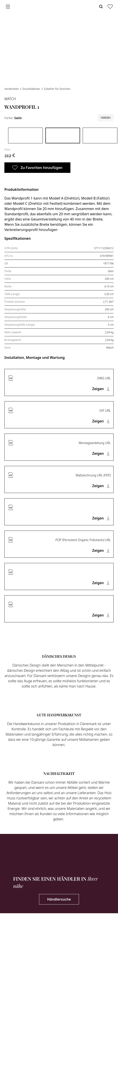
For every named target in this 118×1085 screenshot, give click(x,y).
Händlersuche (59, 899)
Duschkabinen (31, 89)
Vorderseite (11, 89)
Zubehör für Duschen (57, 89)
